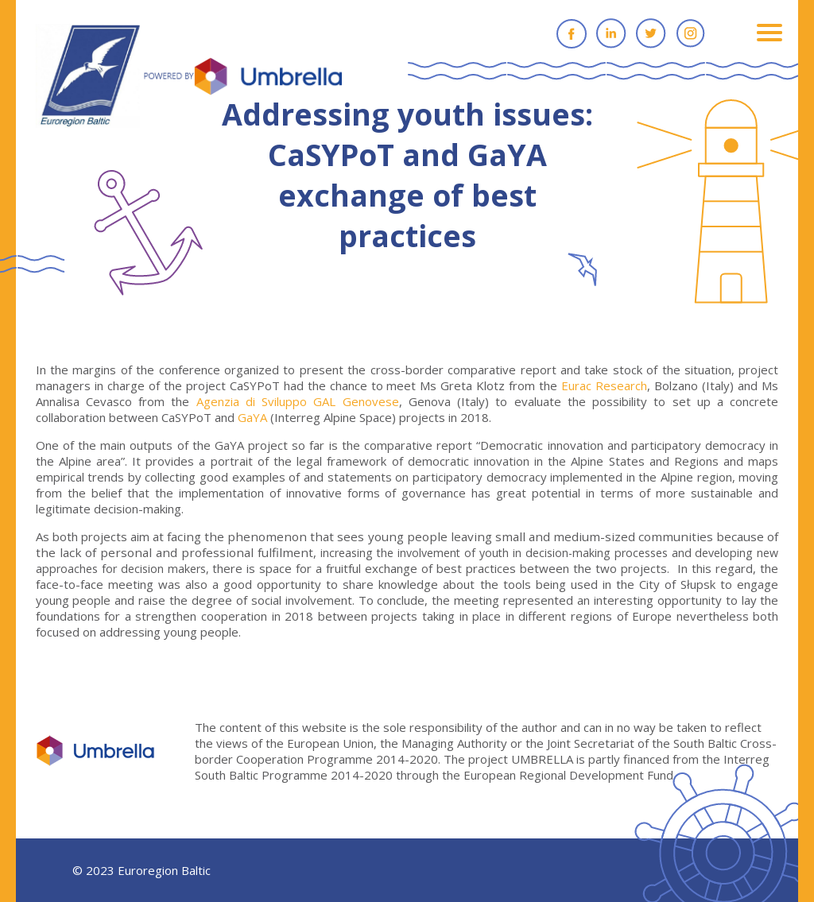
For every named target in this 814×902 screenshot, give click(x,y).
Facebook (571, 33)
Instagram (691, 33)
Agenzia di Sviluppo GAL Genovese (297, 401)
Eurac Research (604, 385)
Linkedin (611, 33)
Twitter (651, 33)
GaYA (252, 417)
